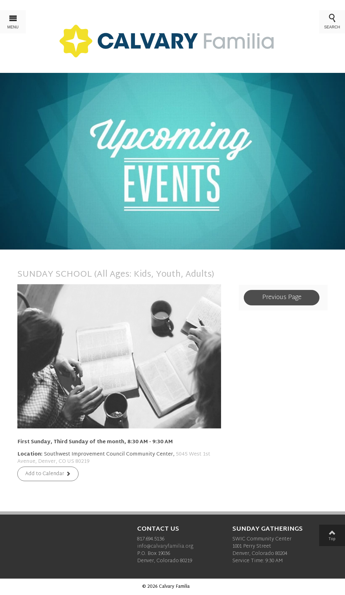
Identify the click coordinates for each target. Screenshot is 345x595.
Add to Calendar (44, 474)
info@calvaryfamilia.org (165, 546)
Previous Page (281, 297)
